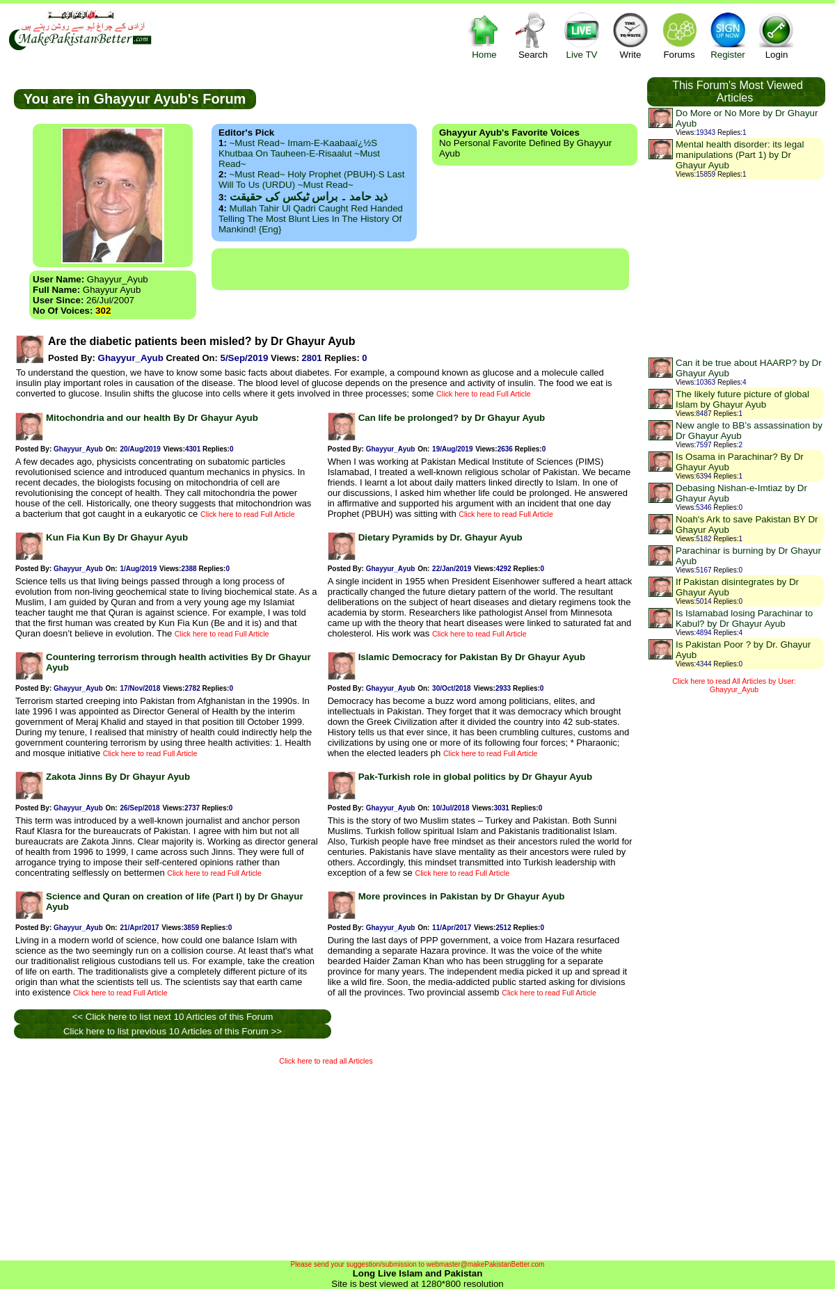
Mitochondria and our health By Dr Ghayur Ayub (152, 418)
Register (727, 35)
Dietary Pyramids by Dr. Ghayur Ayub (440, 537)
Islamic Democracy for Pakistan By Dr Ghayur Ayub (471, 657)
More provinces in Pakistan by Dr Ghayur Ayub (461, 896)
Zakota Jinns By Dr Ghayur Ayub (118, 776)
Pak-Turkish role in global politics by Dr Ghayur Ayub (475, 776)
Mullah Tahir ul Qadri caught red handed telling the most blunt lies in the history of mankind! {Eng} (310, 218)
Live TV (581, 35)
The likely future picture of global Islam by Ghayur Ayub (742, 399)
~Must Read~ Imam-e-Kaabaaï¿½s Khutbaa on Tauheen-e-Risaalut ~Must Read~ (299, 153)
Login (776, 35)
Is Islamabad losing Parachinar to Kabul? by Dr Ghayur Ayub (744, 618)
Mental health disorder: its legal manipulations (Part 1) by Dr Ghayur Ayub (740, 154)
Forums (679, 35)
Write (630, 35)
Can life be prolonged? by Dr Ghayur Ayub (452, 418)
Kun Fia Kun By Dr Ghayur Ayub (117, 537)
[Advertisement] (420, 269)
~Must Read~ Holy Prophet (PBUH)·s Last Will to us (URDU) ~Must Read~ (311, 179)
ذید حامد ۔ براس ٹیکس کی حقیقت (309, 196)
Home (484, 35)
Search (533, 35)
